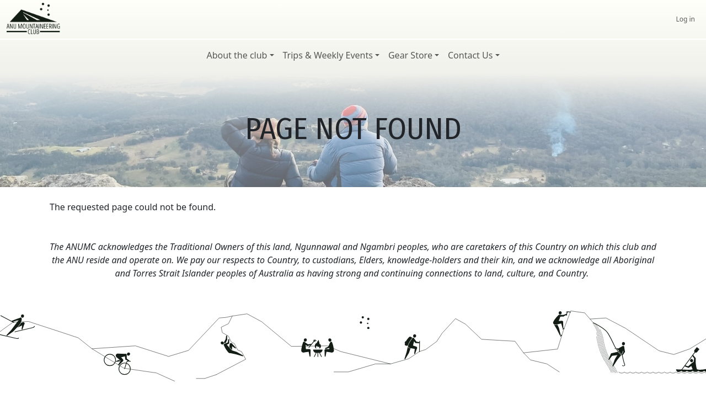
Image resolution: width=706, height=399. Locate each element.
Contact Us (470, 55)
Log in (685, 19)
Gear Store (410, 55)
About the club (236, 55)
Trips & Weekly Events (328, 55)
